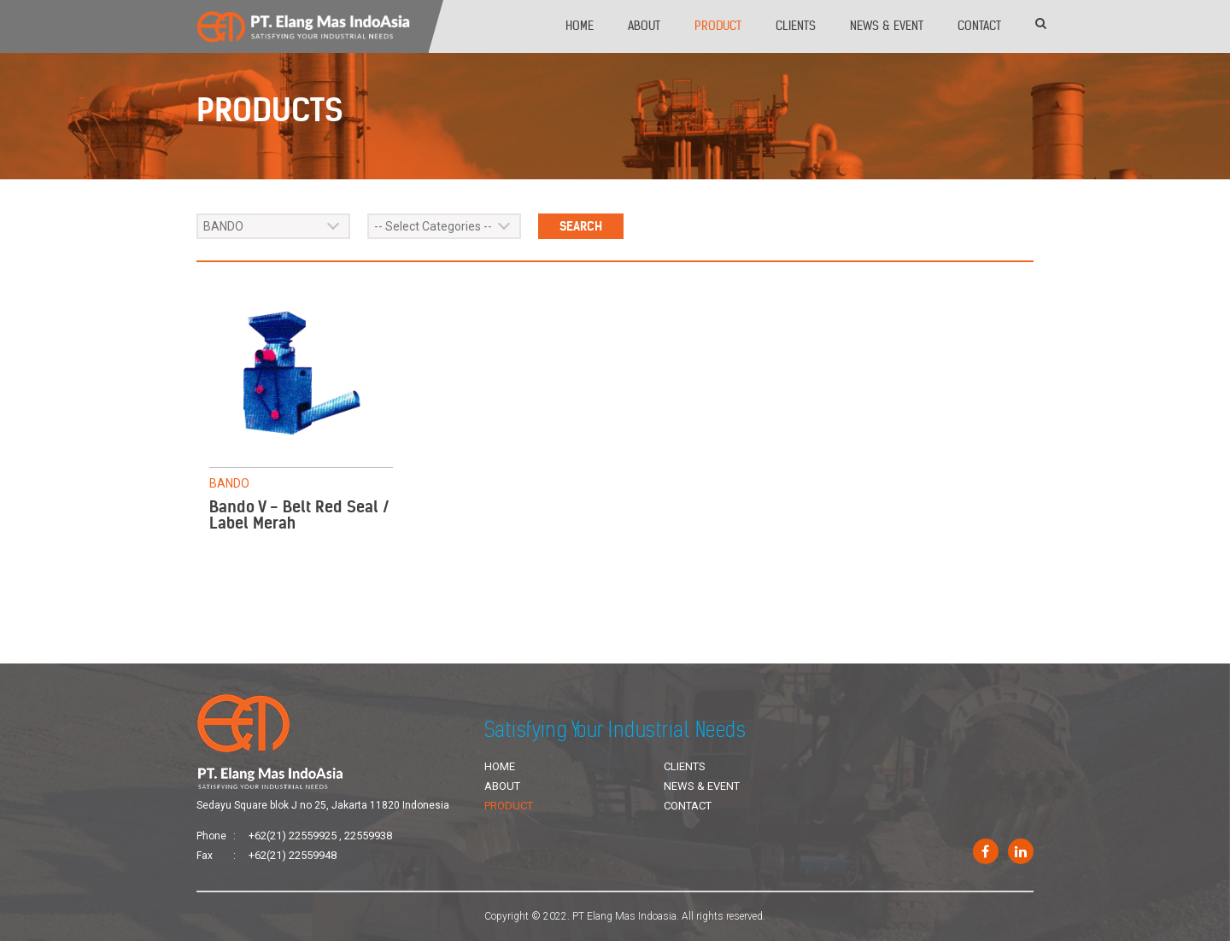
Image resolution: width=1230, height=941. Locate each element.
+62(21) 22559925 (293, 835)
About (644, 25)
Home (579, 25)
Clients (796, 25)
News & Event (886, 25)
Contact (979, 25)
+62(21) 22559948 (293, 855)
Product (717, 25)
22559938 (368, 835)
